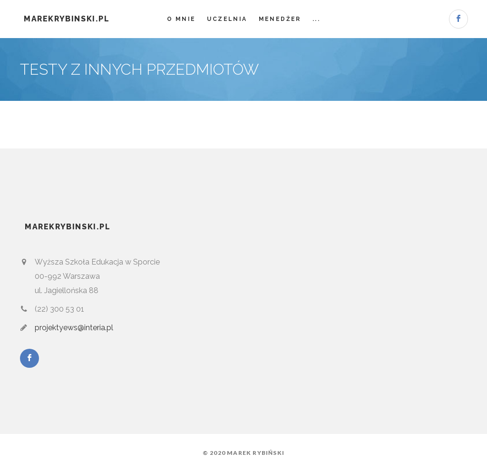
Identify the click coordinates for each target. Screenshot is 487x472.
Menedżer (280, 19)
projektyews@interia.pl (74, 327)
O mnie (181, 19)
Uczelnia (227, 19)
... (316, 19)
